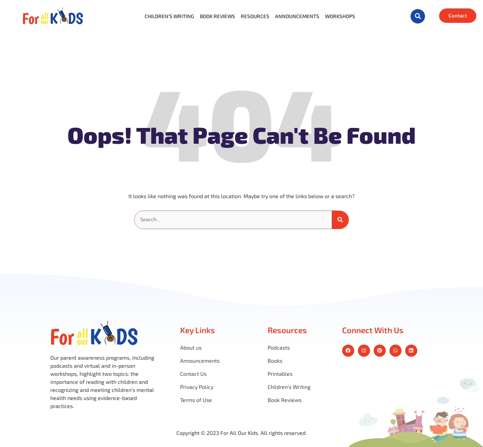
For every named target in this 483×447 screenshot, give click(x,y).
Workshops (340, 16)
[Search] (340, 220)
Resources (255, 16)
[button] (418, 16)
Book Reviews (217, 16)
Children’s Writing (169, 16)
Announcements (297, 16)
